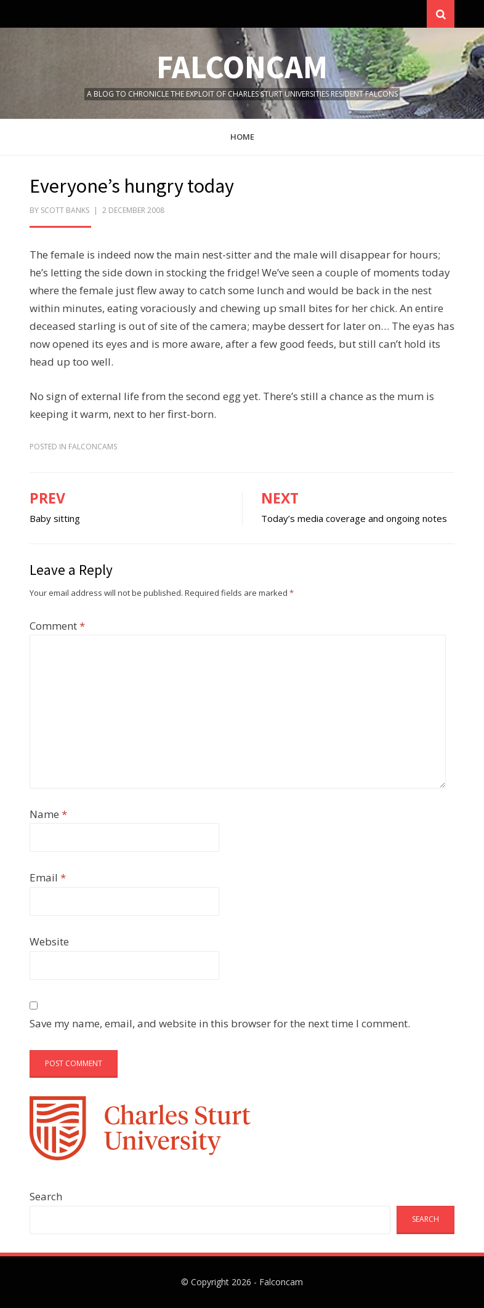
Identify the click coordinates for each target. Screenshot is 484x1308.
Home (242, 136)
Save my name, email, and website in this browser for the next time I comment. (220, 1023)
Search (46, 1196)
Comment (57, 626)
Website (49, 941)
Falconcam (242, 67)
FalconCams (92, 446)
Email (48, 877)
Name (48, 814)
